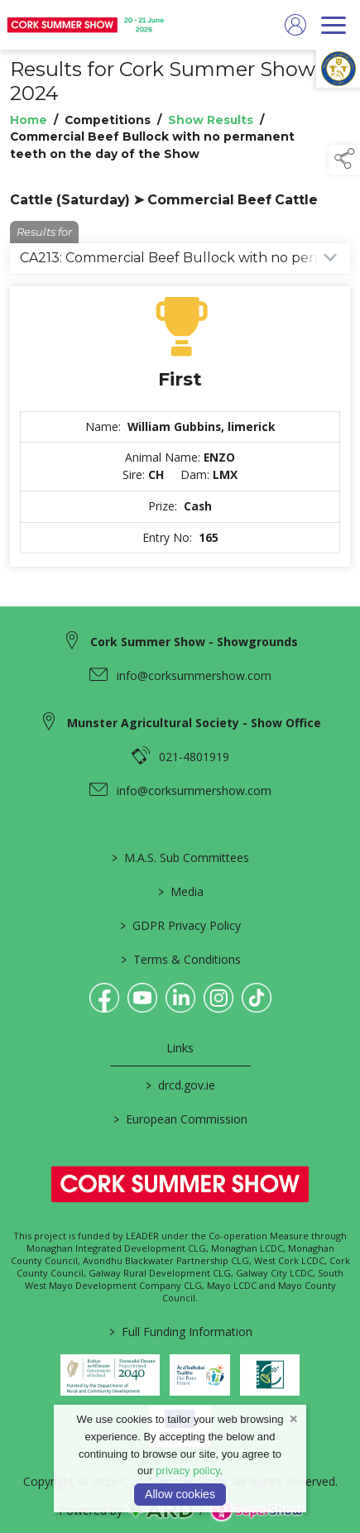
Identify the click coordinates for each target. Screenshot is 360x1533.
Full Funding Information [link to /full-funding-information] (180, 1331)
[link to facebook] (104, 998)
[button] (344, 160)
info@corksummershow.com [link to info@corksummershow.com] (194, 675)
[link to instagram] (218, 998)
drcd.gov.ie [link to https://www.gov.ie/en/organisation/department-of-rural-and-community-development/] (180, 1085)
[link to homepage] (87, 25)
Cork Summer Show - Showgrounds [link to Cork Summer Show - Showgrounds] (194, 641)
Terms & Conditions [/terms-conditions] (180, 959)
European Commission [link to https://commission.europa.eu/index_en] (180, 1118)
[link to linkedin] (180, 998)
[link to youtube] (142, 998)
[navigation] (333, 24)
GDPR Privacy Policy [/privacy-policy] (180, 925)
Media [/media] (180, 891)
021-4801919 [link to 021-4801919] (194, 756)
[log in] (295, 25)
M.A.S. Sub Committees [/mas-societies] (180, 857)
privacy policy (187, 1470)
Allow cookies (180, 1494)
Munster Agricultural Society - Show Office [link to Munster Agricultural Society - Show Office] (194, 723)
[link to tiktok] (256, 998)
